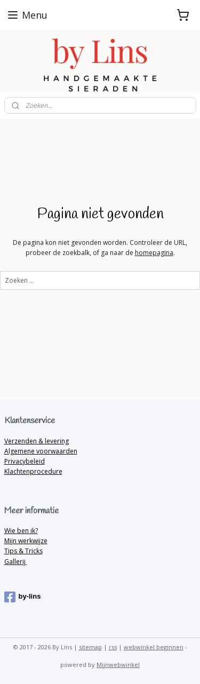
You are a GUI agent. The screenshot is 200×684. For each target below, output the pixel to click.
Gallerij (15, 561)
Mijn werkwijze (25, 540)
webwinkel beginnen (153, 647)
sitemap (90, 647)
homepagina (154, 252)
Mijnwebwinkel (118, 665)
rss (113, 647)
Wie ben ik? (21, 530)
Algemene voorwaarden (40, 451)
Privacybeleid (24, 461)
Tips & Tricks (23, 550)
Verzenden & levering (36, 441)
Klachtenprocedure (33, 471)
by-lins (22, 597)
